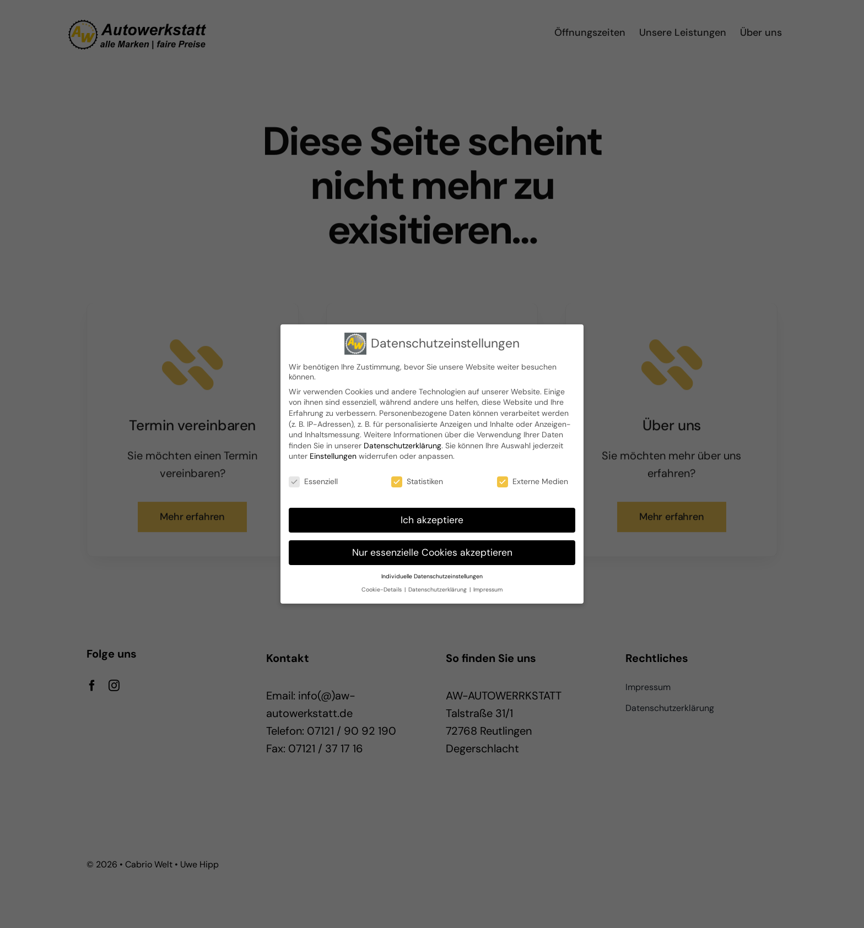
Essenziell (313, 481)
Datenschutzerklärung (402, 446)
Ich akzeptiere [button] (432, 520)
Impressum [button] (488, 589)
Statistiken (417, 481)
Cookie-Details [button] (382, 589)
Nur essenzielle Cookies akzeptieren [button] (432, 552)
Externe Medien (532, 481)
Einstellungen (333, 456)
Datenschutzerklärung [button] (438, 589)
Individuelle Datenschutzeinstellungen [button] (432, 576)
